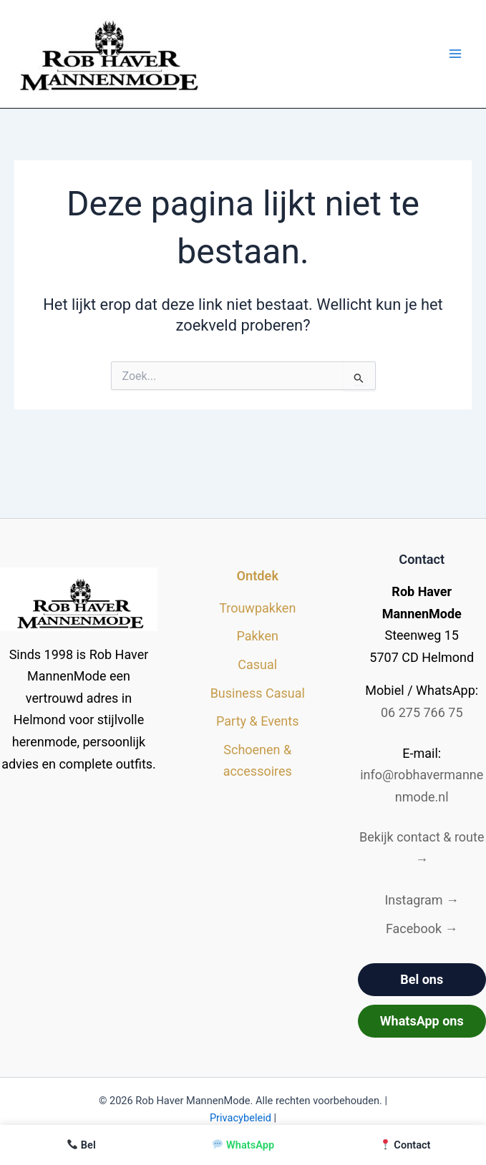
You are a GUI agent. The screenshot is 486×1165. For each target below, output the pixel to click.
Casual (257, 664)
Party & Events (257, 720)
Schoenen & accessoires (257, 760)
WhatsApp (243, 1145)
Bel (81, 1145)
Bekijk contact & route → (421, 848)
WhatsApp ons (422, 1020)
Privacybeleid (240, 1117)
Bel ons (421, 979)
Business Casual (257, 693)
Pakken (257, 635)
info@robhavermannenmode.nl (421, 785)
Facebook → (422, 928)
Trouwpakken (257, 607)
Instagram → (421, 899)
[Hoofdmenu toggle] (455, 54)
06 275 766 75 (422, 712)
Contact (405, 1145)
